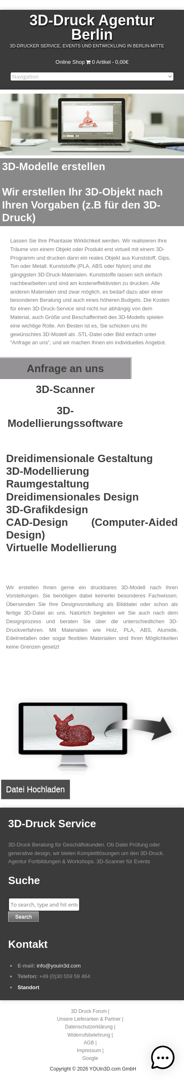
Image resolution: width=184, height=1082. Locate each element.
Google (90, 1058)
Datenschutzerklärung (89, 1027)
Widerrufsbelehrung (88, 1035)
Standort (28, 987)
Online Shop (70, 62)
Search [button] (23, 917)
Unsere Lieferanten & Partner (89, 1019)
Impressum (89, 1050)
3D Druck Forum (89, 1011)
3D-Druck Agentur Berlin (92, 27)
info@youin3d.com (59, 966)
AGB (89, 1043)
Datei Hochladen (35, 789)
